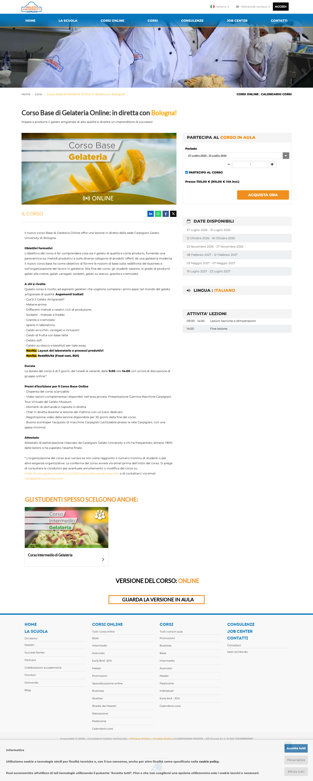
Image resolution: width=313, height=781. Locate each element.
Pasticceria (99, 721)
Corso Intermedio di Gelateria (50, 555)
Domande (31, 682)
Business (98, 690)
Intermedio (99, 645)
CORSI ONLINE (248, 94)
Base (95, 638)
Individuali (166, 690)
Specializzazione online (107, 683)
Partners (30, 660)
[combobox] (237, 155)
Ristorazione (100, 713)
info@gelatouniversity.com (44, 478)
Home (25, 94)
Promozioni (99, 675)
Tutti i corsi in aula (171, 631)
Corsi (38, 94)
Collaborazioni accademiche (43, 667)
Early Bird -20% (102, 660)
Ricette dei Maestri (104, 705)
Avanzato (98, 653)
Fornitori (30, 675)
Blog (28, 690)
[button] (220, 6)
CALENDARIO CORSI (276, 94)
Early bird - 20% (170, 698)
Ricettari (97, 698)
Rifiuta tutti (296, 771)
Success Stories (34, 652)
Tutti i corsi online (103, 631)
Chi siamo (31, 638)
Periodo (191, 149)
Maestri (29, 644)
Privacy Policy (140, 738)
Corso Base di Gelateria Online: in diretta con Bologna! (86, 94)
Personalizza (296, 760)
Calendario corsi (102, 728)
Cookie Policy (163, 738)
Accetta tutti (296, 748)
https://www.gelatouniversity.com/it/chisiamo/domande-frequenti (72, 473)
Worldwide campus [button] (253, 7)
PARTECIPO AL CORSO (206, 172)
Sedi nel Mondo (237, 651)
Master (96, 668)
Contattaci (234, 645)
